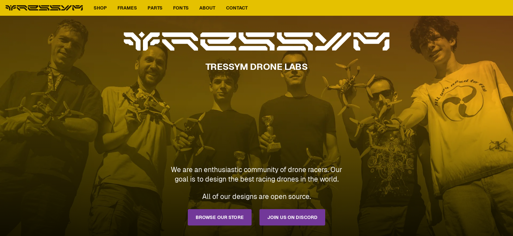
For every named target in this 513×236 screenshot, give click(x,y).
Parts (155, 8)
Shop (100, 8)
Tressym (44, 7)
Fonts (181, 8)
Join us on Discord (292, 217)
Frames (127, 8)
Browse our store (220, 217)
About (207, 8)
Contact (237, 8)
